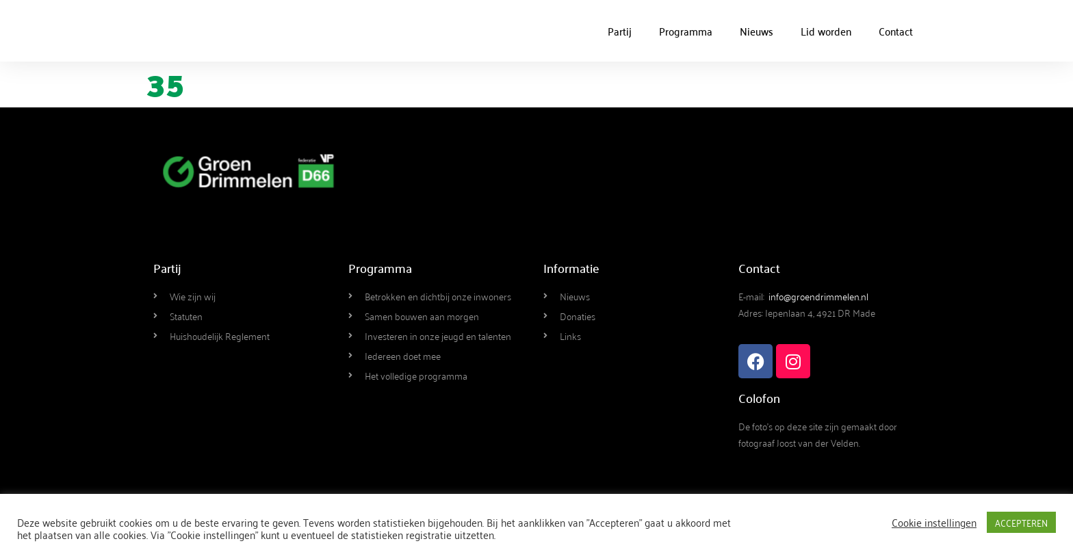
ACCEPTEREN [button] (1021, 522)
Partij (620, 30)
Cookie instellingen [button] (934, 522)
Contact (896, 30)
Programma (685, 30)
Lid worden (826, 30)
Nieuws (756, 30)
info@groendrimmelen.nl (818, 295)
